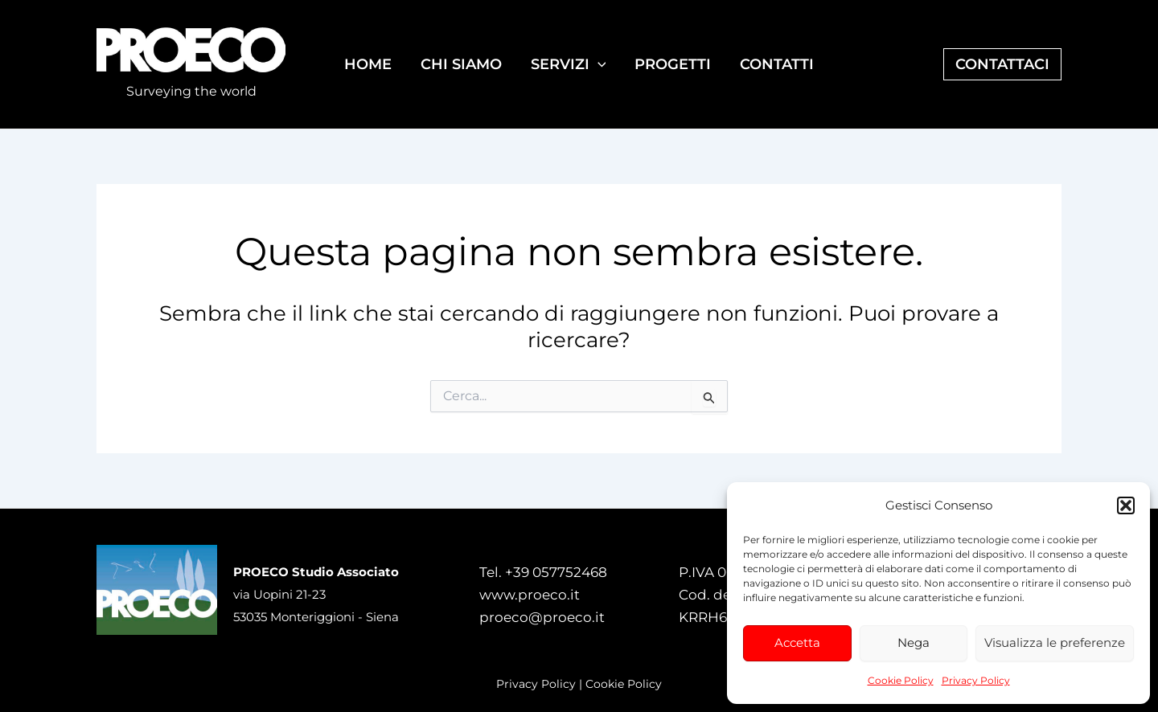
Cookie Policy (901, 680)
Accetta (797, 642)
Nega (913, 642)
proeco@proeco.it (542, 617)
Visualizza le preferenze (1054, 642)
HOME (368, 64)
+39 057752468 (556, 572)
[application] (597, 64)
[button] (1126, 505)
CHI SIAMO (461, 64)
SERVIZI (568, 64)
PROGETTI (672, 64)
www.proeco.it (529, 595)
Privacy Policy (976, 680)
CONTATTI (777, 64)
